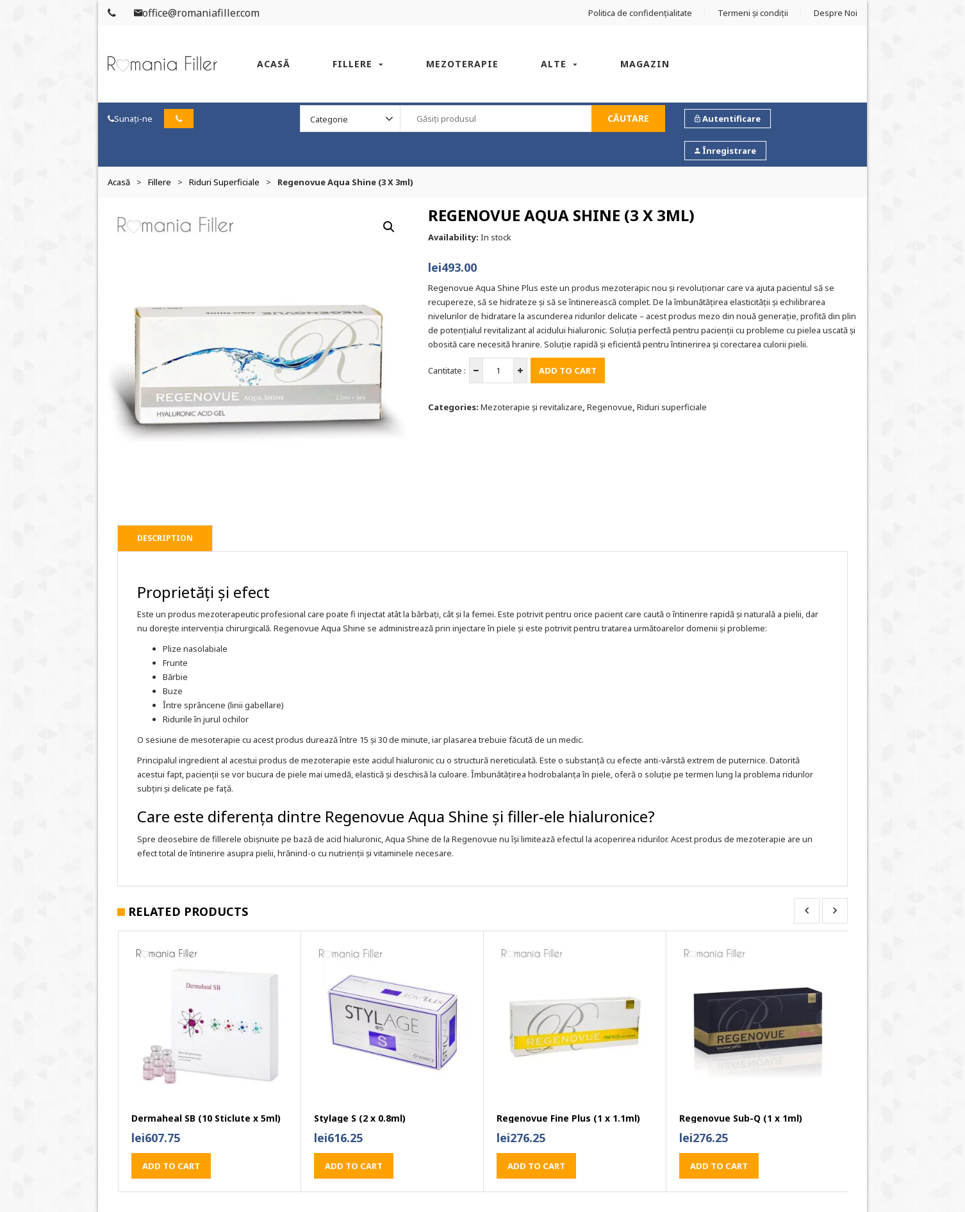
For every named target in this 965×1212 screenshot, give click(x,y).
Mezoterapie (462, 64)
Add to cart (568, 370)
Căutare (628, 118)
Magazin (645, 64)
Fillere (352, 64)
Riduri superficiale (224, 182)
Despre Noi (835, 13)
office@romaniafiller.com (197, 13)
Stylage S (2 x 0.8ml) (360, 1118)
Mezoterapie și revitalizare (531, 407)
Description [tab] (165, 538)
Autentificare (728, 118)
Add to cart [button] (171, 1166)
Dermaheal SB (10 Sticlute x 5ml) (206, 1118)
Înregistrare (725, 150)
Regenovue (609, 407)
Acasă (273, 64)
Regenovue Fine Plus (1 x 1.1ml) (568, 1118)
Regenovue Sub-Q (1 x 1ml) (740, 1118)
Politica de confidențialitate (640, 13)
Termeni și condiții (753, 13)
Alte (553, 64)
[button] (388, 226)
